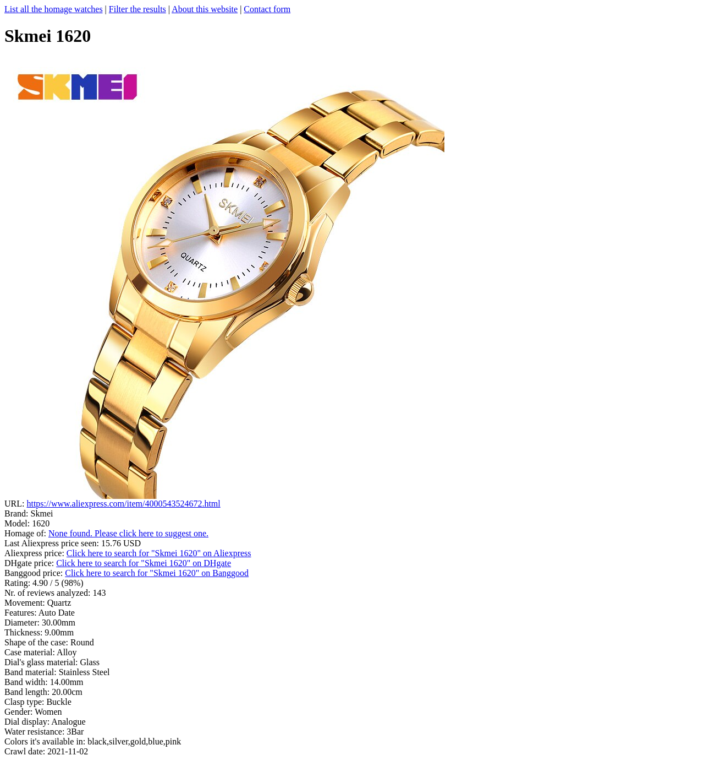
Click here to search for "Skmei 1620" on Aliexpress (159, 553)
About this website (205, 9)
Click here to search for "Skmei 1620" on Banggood (157, 573)
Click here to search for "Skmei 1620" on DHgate (143, 563)
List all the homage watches (53, 9)
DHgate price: (30, 563)
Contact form (267, 9)
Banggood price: (34, 573)
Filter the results (137, 9)
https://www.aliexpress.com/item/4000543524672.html (123, 503)
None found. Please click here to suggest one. (128, 533)
